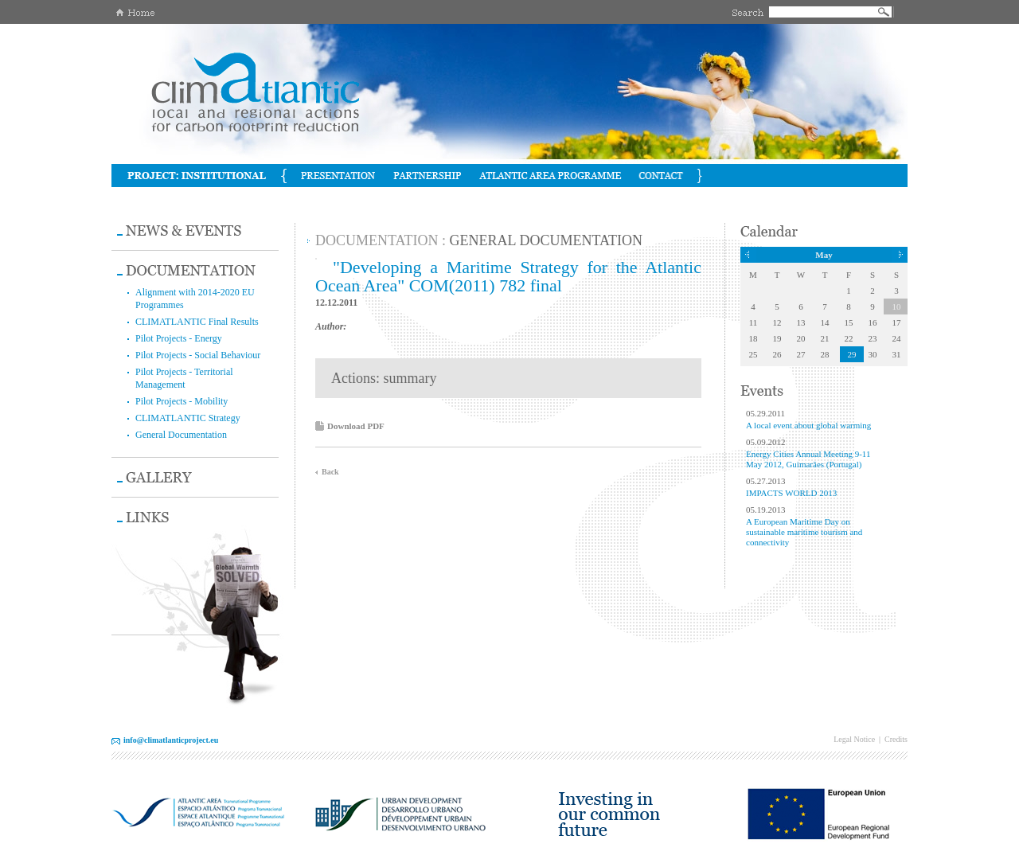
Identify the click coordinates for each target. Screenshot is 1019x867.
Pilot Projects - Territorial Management (184, 378)
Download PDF (356, 426)
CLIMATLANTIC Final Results (197, 321)
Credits (896, 739)
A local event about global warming (808, 425)
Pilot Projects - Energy (178, 338)
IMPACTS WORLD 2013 (791, 493)
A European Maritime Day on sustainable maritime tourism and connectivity (804, 532)
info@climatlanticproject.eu (170, 740)
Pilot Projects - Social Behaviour (197, 355)
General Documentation (181, 434)
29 (852, 354)
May (823, 255)
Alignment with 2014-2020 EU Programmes (195, 298)
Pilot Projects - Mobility (181, 401)
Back (330, 471)
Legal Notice (854, 739)
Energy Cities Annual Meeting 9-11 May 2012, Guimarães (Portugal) (808, 459)
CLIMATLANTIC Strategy (187, 418)
